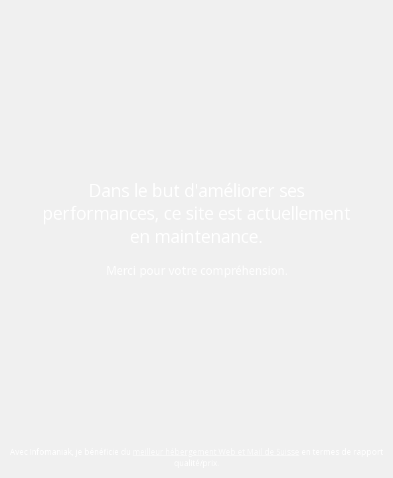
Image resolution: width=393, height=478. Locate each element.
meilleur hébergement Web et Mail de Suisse (216, 451)
